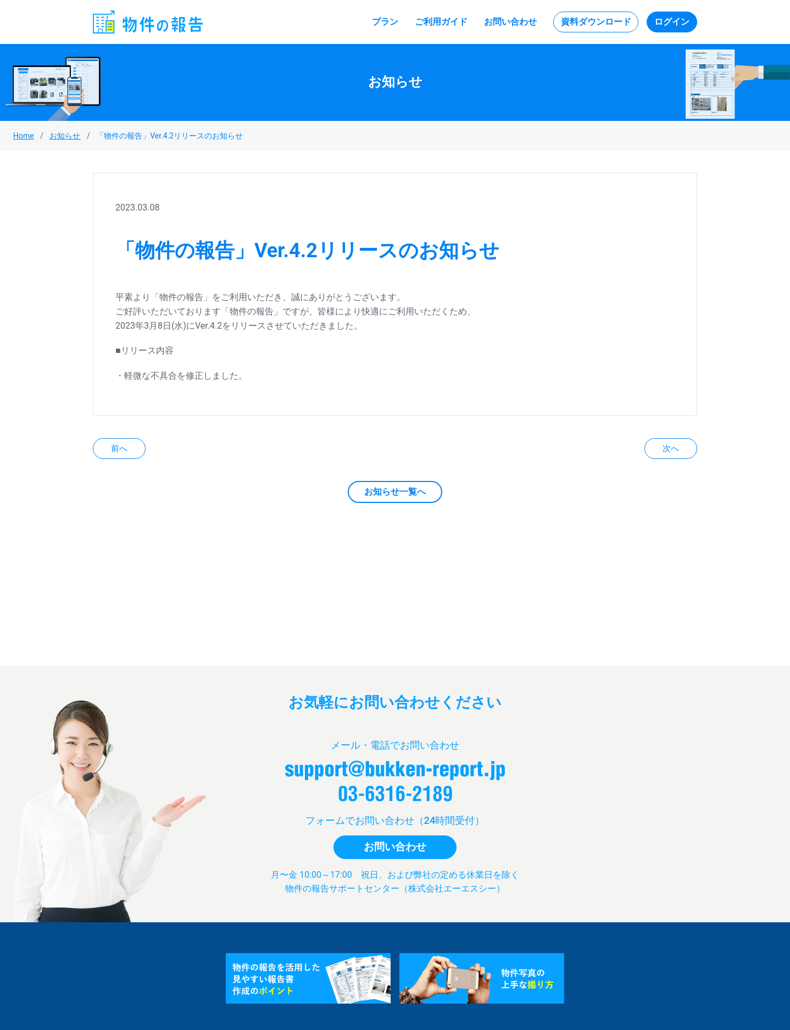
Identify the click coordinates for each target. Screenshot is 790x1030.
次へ (671, 448)
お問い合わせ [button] (395, 846)
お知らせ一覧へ (395, 491)
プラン (385, 21)
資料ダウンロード (596, 21)
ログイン (671, 21)
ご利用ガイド (441, 21)
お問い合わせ (510, 21)
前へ (119, 448)
